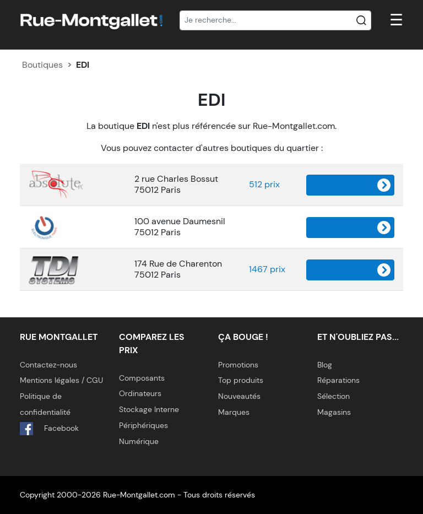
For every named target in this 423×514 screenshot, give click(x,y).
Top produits (240, 380)
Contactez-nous (48, 365)
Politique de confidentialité (45, 404)
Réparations (338, 380)
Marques (234, 412)
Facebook (49, 428)
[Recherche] (275, 20)
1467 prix (267, 269)
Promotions (238, 365)
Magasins (334, 412)
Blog (324, 365)
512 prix (264, 184)
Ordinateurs (140, 393)
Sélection (333, 396)
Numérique (139, 441)
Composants (142, 378)
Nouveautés (239, 396)
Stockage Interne (149, 409)
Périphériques (143, 425)
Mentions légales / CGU (61, 380)
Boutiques (42, 65)
